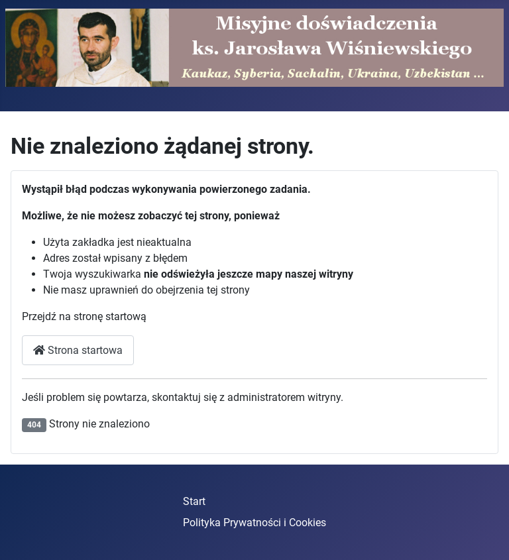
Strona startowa (78, 350)
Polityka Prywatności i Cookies (254, 522)
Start (194, 501)
